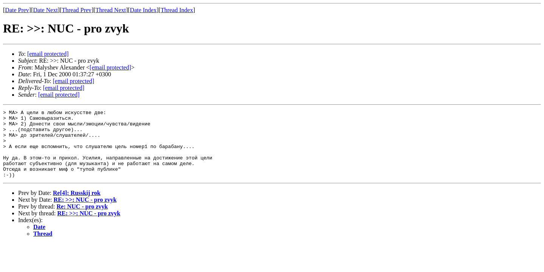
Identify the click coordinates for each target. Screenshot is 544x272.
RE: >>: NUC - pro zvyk (85, 213)
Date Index (143, 10)
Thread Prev (76, 10)
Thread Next (111, 10)
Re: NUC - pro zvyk (82, 220)
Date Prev (17, 10)
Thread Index (177, 10)
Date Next (45, 10)
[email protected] (73, 81)
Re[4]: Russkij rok (76, 206)
